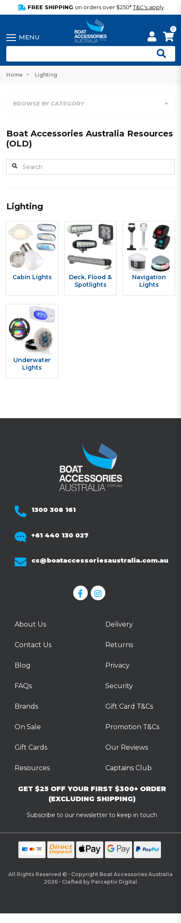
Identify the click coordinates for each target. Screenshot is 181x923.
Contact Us (33, 645)
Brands (26, 706)
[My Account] (152, 38)
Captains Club (128, 768)
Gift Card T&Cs (129, 706)
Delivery (119, 624)
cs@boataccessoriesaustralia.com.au (99, 560)
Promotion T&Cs (132, 727)
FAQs (23, 686)
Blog (23, 665)
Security (119, 686)
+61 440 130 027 (60, 535)
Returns (119, 645)
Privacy (117, 665)
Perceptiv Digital (114, 882)
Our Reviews (126, 747)
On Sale (28, 727)
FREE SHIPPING (91, 7)
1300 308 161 (53, 510)
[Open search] (158, 54)
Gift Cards (31, 747)
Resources (32, 768)
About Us (30, 624)
